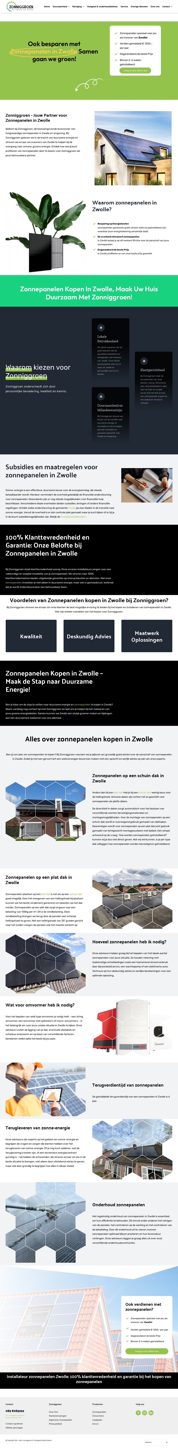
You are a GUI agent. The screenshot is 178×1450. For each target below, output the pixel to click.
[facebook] (138, 1412)
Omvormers (98, 1416)
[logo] (20, 1)
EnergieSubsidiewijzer (73, 516)
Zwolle (72, 508)
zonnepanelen (14, 582)
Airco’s (95, 1424)
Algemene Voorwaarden (60, 1420)
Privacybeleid (55, 1424)
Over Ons (53, 1412)
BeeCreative (47, 1440)
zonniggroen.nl (28, 1440)
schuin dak (145, 792)
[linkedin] (151, 1412)
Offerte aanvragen (14, 1427)
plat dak (118, 792)
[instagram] (144, 1412)
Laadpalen (97, 1420)
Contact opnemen (14, 1423)
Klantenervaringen (57, 1416)
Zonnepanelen (99, 1412)
